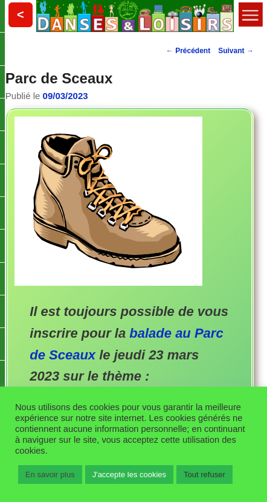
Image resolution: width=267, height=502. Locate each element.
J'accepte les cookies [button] (129, 474)
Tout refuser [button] (204, 474)
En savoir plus (50, 474)
